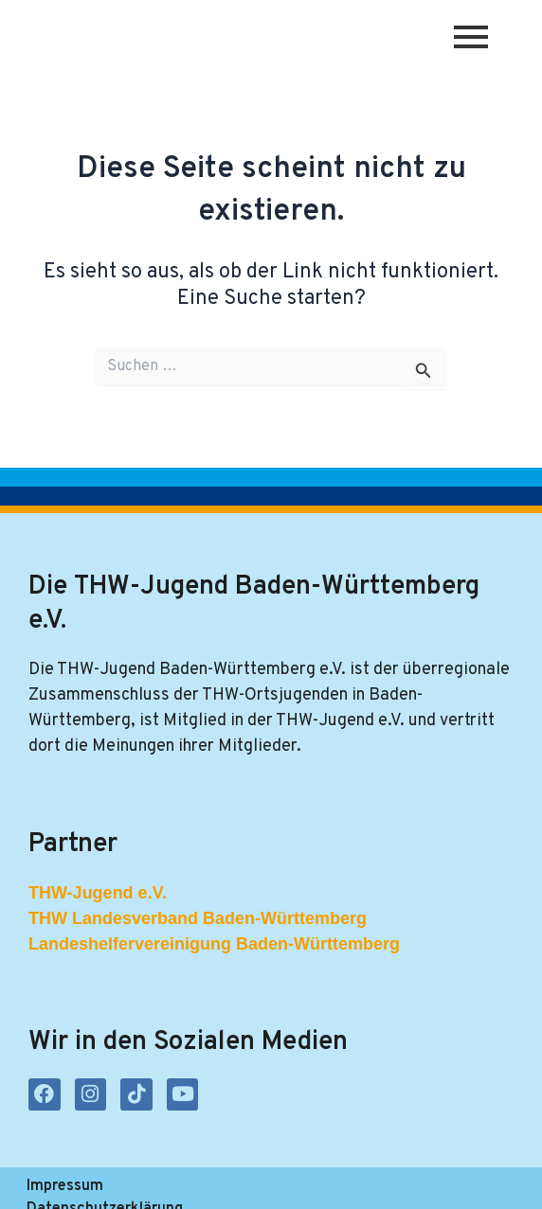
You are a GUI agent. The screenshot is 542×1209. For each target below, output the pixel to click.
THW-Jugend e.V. (97, 893)
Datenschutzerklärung (215, 1186)
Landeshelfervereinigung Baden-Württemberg (214, 944)
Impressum (65, 1186)
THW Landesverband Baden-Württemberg (197, 919)
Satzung (357, 1186)
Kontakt (448, 1186)
